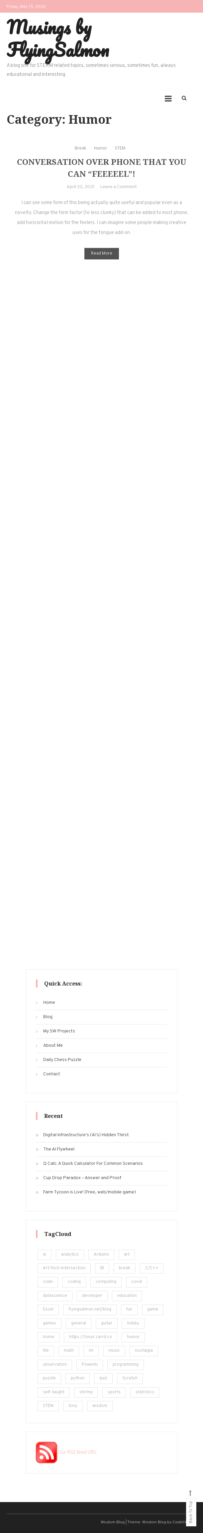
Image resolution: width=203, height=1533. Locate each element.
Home (49, 1002)
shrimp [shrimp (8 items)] (86, 1392)
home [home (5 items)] (48, 1337)
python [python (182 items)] (77, 1378)
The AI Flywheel (58, 1149)
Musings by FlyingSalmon (58, 38)
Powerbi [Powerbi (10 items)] (90, 1364)
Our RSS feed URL (66, 1453)
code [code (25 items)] (48, 1282)
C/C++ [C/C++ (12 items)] (151, 1268)
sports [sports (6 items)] (114, 1392)
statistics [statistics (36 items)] (145, 1392)
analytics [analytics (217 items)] (70, 1254)
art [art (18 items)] (127, 1254)
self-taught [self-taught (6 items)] (53, 1392)
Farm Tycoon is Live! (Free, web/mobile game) (89, 1192)
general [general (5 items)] (78, 1323)
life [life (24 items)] (46, 1350)
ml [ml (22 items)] (91, 1350)
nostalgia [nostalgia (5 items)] (144, 1350)
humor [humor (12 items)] (133, 1337)
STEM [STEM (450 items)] (48, 1406)
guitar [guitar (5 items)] (106, 1323)
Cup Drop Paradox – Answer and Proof (82, 1178)
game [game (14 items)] (152, 1309)
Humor (100, 152)
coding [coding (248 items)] (74, 1282)
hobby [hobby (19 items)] (133, 1323)
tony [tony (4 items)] (72, 1406)
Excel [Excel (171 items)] (48, 1309)
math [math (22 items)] (69, 1350)
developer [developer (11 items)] (92, 1296)
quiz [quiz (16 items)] (103, 1378)
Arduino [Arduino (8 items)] (101, 1254)
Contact (51, 1074)
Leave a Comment (118, 191)
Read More (101, 257)
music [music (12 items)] (114, 1350)
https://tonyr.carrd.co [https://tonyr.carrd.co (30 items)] (90, 1337)
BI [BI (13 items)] (102, 1268)
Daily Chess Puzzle (62, 1060)
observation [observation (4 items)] (55, 1364)
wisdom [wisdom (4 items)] (99, 1406)
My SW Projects (59, 1031)
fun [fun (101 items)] (129, 1309)
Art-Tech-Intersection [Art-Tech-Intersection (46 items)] (64, 1268)
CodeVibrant (183, 1522)
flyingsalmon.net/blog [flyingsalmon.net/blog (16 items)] (89, 1309)
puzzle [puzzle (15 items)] (49, 1378)
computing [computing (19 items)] (106, 1282)
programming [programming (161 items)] (126, 1364)
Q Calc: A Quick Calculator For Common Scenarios (93, 1163)
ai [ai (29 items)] (44, 1254)
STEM (120, 152)
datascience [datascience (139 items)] (55, 1296)
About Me (53, 1045)
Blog (47, 1017)
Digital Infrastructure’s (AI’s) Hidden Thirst (86, 1135)
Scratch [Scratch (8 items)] (130, 1378)
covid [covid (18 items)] (136, 1282)
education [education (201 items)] (127, 1296)
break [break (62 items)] (124, 1268)
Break (80, 152)
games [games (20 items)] (49, 1323)
